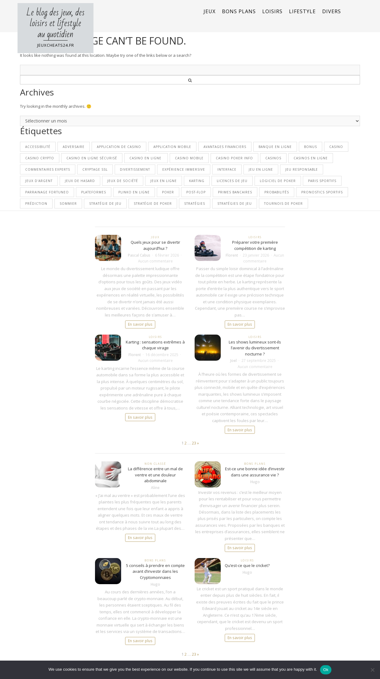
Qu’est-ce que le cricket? (247, 565)
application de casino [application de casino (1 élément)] (119, 147)
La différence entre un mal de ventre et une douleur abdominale (155, 474)
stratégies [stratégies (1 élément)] (194, 203)
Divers (331, 11)
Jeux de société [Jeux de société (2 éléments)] (122, 181)
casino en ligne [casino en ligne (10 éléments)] (146, 158)
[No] (372, 670)
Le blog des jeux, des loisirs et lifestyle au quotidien (55, 23)
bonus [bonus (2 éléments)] (310, 147)
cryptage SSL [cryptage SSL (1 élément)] (95, 169)
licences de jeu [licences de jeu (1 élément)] (232, 181)
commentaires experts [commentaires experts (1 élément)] (47, 169)
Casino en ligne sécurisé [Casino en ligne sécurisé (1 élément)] (91, 158)
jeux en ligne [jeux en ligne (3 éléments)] (163, 181)
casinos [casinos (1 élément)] (273, 158)
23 (194, 443)
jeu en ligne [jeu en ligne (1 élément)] (261, 169)
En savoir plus (140, 324)
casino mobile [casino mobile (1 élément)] (189, 158)
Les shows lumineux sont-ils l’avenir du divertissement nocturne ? (255, 348)
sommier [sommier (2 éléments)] (68, 203)
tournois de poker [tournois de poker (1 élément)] (283, 203)
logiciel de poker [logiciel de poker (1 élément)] (278, 181)
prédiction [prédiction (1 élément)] (36, 203)
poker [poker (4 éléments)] (168, 192)
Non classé (155, 464)
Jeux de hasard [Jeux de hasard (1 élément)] (80, 181)
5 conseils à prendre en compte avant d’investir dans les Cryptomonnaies (155, 571)
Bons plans (239, 11)
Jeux (210, 11)
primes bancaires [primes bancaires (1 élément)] (235, 192)
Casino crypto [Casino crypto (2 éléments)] (39, 158)
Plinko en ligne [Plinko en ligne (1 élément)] (134, 192)
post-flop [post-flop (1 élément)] (196, 192)
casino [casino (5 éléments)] (336, 147)
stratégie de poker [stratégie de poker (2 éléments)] (153, 203)
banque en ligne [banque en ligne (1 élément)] (275, 147)
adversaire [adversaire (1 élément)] (74, 147)
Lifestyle (302, 11)
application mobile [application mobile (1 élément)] (172, 147)
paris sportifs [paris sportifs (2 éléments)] (322, 181)
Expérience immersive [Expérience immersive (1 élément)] (183, 169)
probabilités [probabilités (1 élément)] (276, 192)
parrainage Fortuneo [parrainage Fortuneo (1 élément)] (47, 192)
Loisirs (272, 11)
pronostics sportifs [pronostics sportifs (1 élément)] (322, 192)
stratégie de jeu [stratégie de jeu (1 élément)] (105, 203)
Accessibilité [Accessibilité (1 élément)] (37, 147)
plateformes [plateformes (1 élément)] (93, 192)
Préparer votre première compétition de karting (255, 245)
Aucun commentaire (155, 260)
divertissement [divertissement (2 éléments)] (135, 169)
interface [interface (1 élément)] (226, 169)
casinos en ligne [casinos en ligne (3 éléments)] (311, 158)
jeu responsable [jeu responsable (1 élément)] (301, 169)
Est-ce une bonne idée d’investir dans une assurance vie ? (255, 472)
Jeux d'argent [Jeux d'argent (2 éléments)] (39, 181)
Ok (325, 669)
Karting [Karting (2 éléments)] (196, 181)
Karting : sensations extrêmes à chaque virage (155, 345)
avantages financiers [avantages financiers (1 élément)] (225, 147)
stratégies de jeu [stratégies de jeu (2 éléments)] (234, 203)
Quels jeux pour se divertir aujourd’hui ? (155, 245)
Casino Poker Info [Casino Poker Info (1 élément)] (234, 158)
